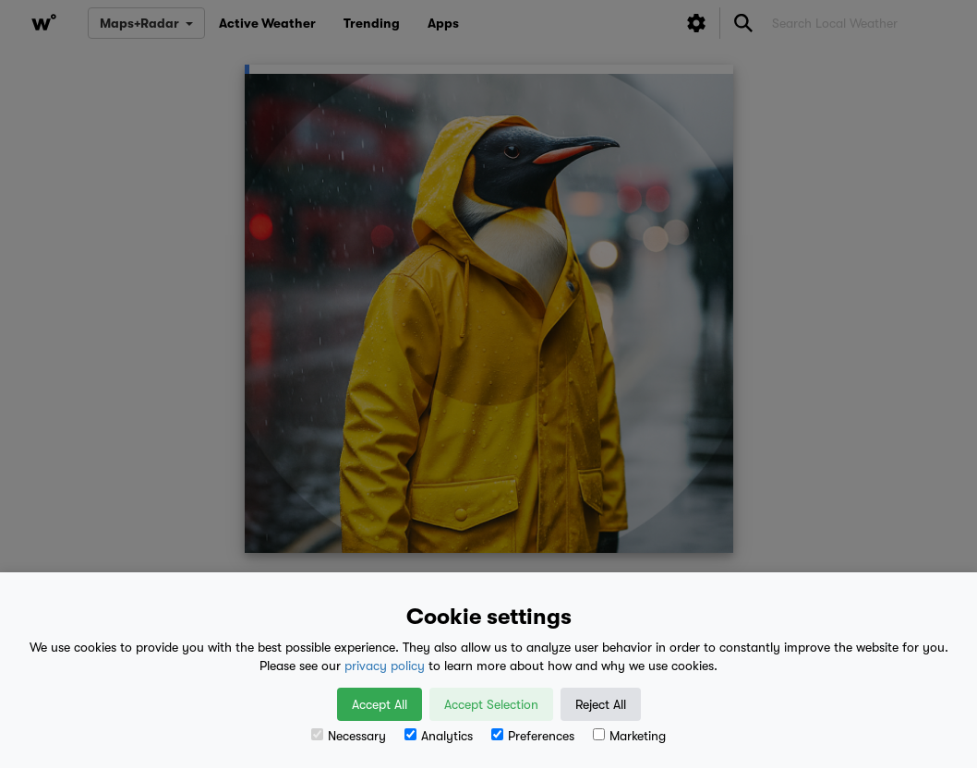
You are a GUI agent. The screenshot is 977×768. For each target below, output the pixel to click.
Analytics (438, 735)
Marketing (629, 735)
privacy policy (384, 665)
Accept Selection (491, 704)
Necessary (348, 735)
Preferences (532, 735)
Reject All (600, 704)
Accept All (379, 704)
